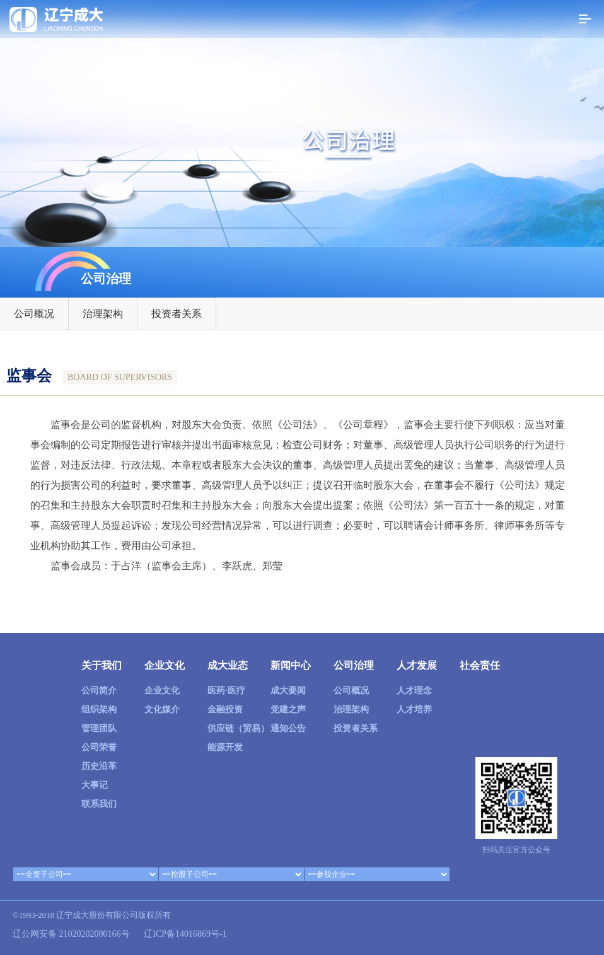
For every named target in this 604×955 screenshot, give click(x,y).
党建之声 (288, 709)
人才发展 (417, 665)
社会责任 (480, 665)
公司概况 (34, 313)
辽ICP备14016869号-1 (185, 934)
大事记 (94, 785)
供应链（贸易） (238, 728)
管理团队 (99, 728)
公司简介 (99, 690)
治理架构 (103, 313)
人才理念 (414, 690)
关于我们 (101, 665)
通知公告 (288, 728)
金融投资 (225, 709)
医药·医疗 (226, 690)
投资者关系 (176, 313)
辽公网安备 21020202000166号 (71, 934)
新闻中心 (290, 665)
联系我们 (99, 804)
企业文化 (164, 665)
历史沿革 (99, 766)
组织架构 (99, 709)
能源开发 (225, 747)
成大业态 (227, 665)
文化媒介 (162, 709)
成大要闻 (288, 690)
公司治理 (354, 665)
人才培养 (414, 709)
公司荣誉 (99, 747)
